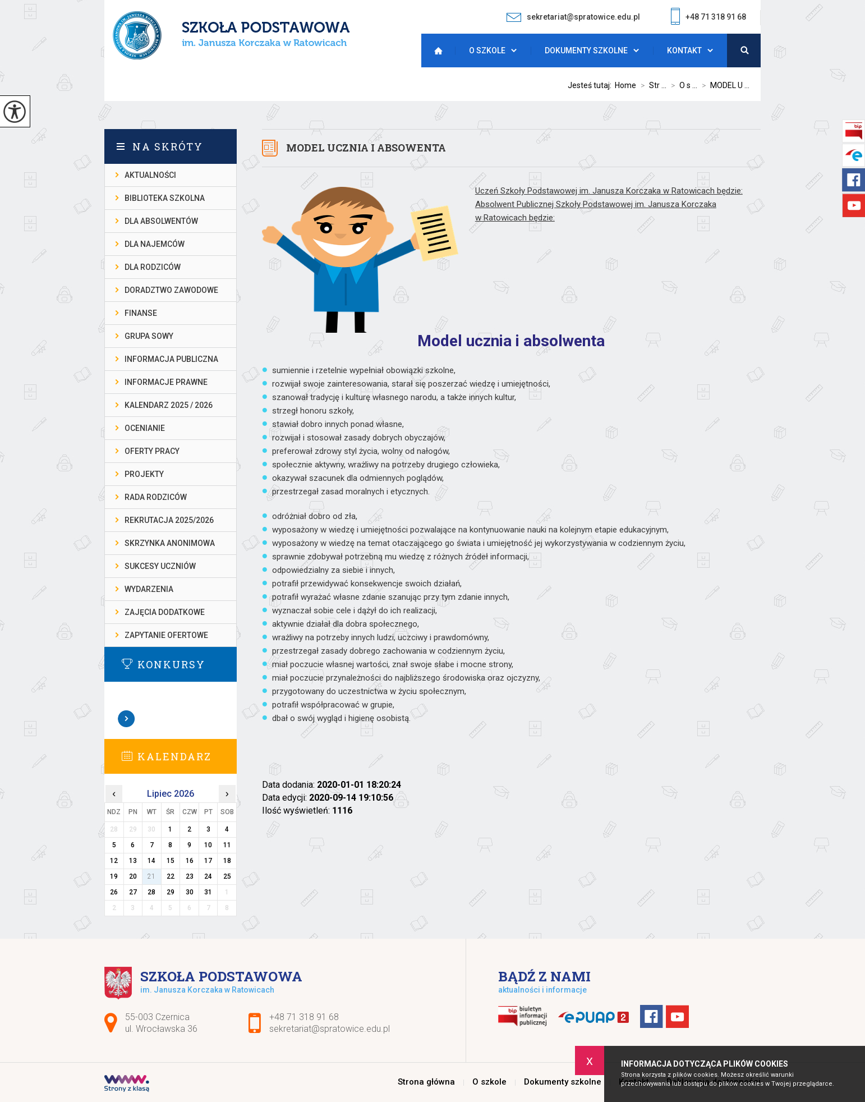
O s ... (681, 85)
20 (133, 876)
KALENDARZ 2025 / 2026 (169, 405)
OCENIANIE (145, 428)
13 (133, 861)
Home (625, 85)
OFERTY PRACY (152, 451)
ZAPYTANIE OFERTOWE (166, 635)
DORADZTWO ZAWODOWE (171, 290)
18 (227, 861)
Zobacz (127, 719)
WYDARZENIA (149, 589)
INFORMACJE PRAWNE (166, 382)
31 (208, 892)
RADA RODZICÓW (156, 497)
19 (114, 876)
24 (208, 876)
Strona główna (435, 50)
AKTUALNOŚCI (150, 175)
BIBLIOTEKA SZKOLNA (165, 198)
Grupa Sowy (149, 336)
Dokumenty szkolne (586, 50)
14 (151, 861)
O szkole (487, 50)
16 (190, 861)
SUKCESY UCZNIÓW (160, 566)
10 (208, 845)
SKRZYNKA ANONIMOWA (170, 543)
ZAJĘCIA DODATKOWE (165, 612)
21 (151, 876)
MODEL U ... (723, 85)
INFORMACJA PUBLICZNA (171, 359)
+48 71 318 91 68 (708, 17)
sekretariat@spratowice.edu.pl (573, 17)
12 (114, 861)
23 (190, 876)
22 (170, 876)
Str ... (651, 85)
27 (133, 892)
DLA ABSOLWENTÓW (161, 221)
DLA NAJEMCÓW (155, 244)
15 (170, 861)
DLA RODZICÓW (153, 267)
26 (114, 892)
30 (190, 892)
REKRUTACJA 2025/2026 (169, 520)
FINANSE (141, 313)
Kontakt (684, 50)
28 (151, 892)
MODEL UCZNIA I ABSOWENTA (366, 147)
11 (227, 845)
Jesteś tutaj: (591, 85)
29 (170, 892)
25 (227, 876)
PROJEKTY (144, 474)
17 (208, 861)
